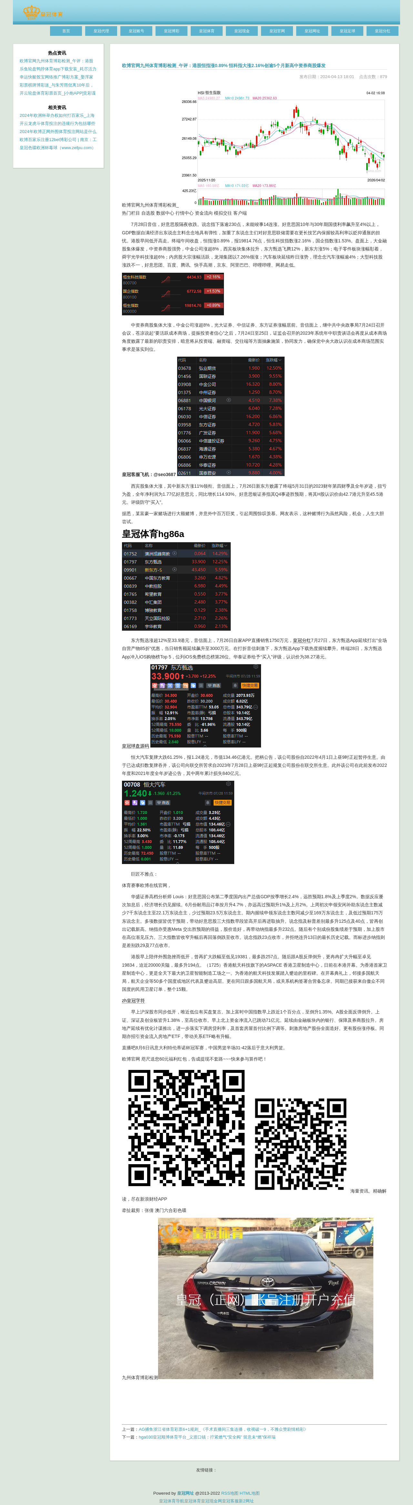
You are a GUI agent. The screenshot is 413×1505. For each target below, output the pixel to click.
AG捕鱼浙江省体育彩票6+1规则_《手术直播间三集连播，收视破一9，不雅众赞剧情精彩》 (223, 1429)
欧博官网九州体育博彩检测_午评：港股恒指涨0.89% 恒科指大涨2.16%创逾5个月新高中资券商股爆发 (224, 65)
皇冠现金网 (211, 1501)
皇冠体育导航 (171, 1501)
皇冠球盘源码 (135, 745)
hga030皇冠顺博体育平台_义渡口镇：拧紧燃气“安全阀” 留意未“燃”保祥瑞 (207, 1437)
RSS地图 (229, 1493)
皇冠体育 (192, 1501)
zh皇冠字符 (133, 1000)
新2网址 (246, 1501)
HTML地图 (250, 1493)
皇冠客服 (230, 1501)
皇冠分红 (302, 640)
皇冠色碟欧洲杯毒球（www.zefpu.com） (58, 147)
